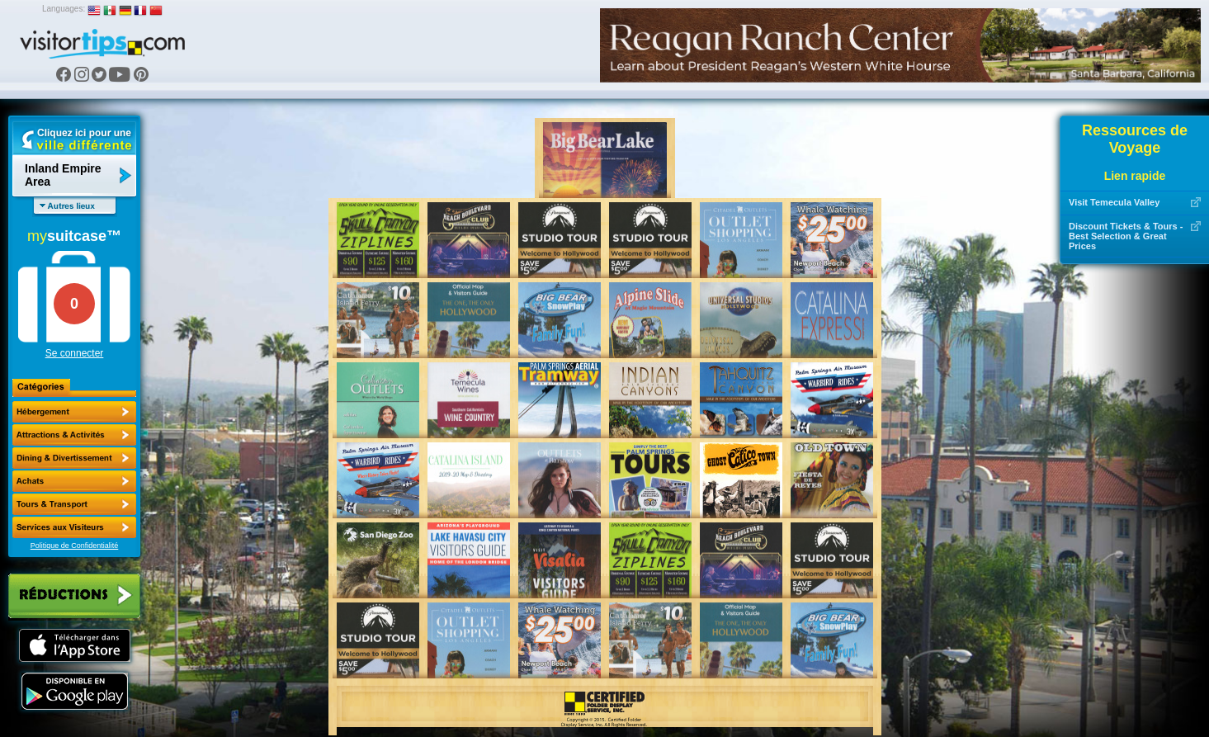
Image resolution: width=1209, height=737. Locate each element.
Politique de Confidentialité (75, 545)
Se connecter (74, 353)
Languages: (63, 8)
